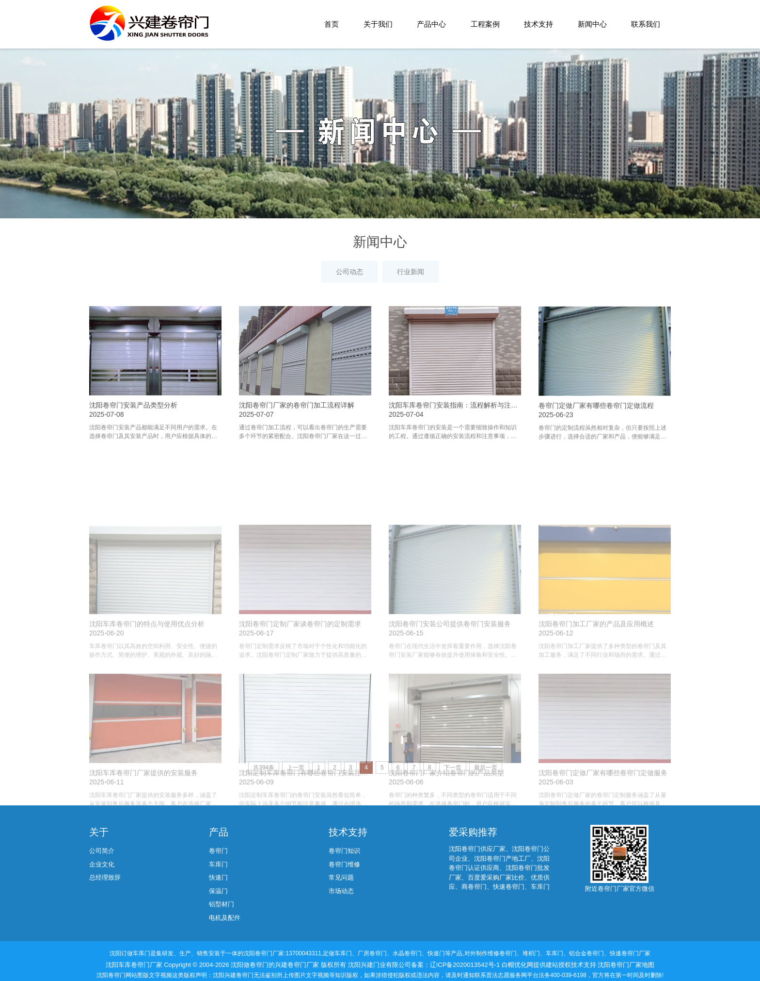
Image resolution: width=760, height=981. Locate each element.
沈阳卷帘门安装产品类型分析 (133, 447)
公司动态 (349, 272)
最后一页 (485, 767)
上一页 (295, 767)
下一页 (452, 767)
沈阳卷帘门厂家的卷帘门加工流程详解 (296, 447)
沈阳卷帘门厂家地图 (626, 964)
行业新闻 (410, 272)
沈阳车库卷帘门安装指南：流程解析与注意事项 (460, 447)
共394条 (263, 767)
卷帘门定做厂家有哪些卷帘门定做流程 (596, 450)
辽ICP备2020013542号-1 (466, 964)
